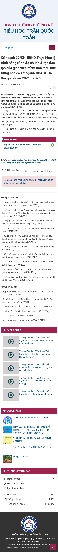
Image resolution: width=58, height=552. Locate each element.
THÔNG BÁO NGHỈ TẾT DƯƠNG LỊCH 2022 (22, 307)
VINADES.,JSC (41, 548)
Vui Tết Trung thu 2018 (13, 316)
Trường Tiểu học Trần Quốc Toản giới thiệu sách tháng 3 (29, 246)
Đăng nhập (9, 47)
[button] (52, 145)
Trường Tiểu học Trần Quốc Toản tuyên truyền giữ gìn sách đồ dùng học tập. (35, 381)
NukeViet (20, 548)
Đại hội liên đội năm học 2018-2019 (19, 311)
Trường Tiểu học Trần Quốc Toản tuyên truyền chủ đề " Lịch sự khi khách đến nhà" (34, 354)
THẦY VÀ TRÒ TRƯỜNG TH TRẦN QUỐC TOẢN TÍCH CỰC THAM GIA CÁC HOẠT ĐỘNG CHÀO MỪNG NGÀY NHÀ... (32, 430)
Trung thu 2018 (20, 456)
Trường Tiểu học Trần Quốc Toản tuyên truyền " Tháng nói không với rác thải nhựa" (35, 367)
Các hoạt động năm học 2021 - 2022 (30, 417)
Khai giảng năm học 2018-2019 (17, 320)
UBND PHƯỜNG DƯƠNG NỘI (29, 25)
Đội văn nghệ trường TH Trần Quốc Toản (32, 447)
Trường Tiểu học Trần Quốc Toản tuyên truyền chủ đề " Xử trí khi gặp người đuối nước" (36, 341)
